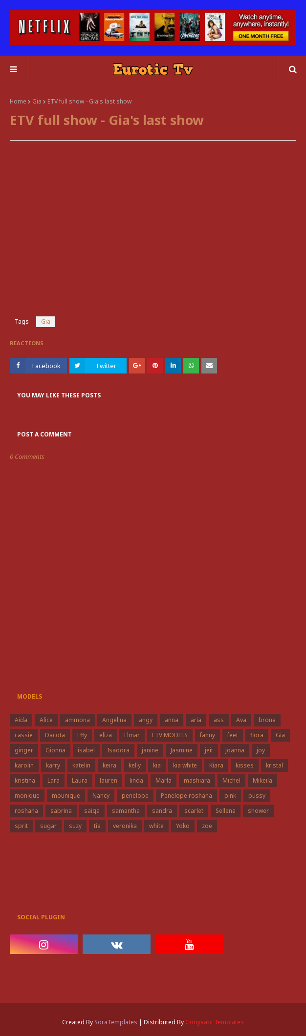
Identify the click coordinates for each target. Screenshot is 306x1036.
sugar (48, 826)
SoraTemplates (115, 1022)
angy (146, 720)
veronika (125, 826)
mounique (66, 795)
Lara (53, 780)
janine (150, 750)
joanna (234, 750)
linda (136, 780)
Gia (37, 101)
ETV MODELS (170, 735)
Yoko (183, 826)
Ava (241, 720)
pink (230, 795)
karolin (24, 765)
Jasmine (182, 750)
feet (232, 735)
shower (258, 811)
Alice (46, 720)
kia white (185, 765)
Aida (21, 720)
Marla (163, 780)
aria (196, 720)
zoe (207, 826)
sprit (21, 826)
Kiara (216, 765)
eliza (105, 735)
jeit (209, 750)
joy (261, 750)
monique (27, 795)
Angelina (114, 720)
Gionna (55, 750)
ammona (77, 720)
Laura (79, 780)
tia (97, 826)
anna (171, 720)
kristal (274, 765)
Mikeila (262, 780)
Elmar (132, 735)
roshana (26, 811)
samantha (126, 811)
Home (18, 101)
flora (256, 735)
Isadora (118, 750)
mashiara (197, 780)
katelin (81, 765)
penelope (135, 795)
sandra (162, 811)
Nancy (100, 795)
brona (267, 720)
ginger (24, 750)
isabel (86, 750)
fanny (207, 735)
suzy (75, 826)
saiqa (92, 811)
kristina (25, 780)
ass (219, 720)
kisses (245, 765)
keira (109, 765)
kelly (135, 765)
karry (53, 765)
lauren (108, 780)
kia (157, 765)
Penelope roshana (186, 795)
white (156, 826)
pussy (256, 795)
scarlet (193, 811)
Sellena (226, 811)
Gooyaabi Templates (214, 1022)
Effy (82, 735)
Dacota (55, 735)
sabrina (61, 811)
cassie (24, 735)
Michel (231, 780)
